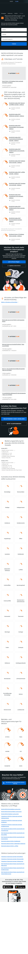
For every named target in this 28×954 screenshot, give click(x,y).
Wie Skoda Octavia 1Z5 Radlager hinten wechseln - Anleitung (16, 235)
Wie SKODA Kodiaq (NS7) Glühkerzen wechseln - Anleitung (16, 115)
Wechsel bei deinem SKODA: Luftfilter (9, 846)
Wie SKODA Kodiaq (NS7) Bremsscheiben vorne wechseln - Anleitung (16, 127)
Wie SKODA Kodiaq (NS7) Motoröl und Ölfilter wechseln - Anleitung (17, 103)
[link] (14, 77)
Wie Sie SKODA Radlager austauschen (10, 814)
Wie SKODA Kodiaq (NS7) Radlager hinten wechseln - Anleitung (17, 161)
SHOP (11, 1)
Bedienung (10, 13)
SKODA (16, 13)
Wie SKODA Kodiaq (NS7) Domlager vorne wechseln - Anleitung (17, 184)
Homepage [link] (3, 13)
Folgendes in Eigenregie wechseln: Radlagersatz (12, 861)
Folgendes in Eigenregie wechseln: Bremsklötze (12, 856)
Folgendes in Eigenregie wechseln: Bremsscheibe (12, 859)
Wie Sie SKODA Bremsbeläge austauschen (11, 809)
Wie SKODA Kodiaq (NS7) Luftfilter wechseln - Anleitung (17, 172)
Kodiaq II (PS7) (4, 460)
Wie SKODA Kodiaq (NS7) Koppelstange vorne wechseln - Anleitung (16, 196)
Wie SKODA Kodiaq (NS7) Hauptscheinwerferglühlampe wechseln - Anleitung (16, 139)
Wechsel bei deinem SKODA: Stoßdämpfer (10, 841)
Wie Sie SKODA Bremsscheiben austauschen (11, 811)
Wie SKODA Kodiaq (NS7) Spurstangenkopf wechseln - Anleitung (15, 219)
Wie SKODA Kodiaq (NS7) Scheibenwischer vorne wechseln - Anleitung (17, 150)
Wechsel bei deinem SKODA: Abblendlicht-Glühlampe (13, 843)
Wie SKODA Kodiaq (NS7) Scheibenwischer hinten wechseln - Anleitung (17, 208)
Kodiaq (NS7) (4, 448)
